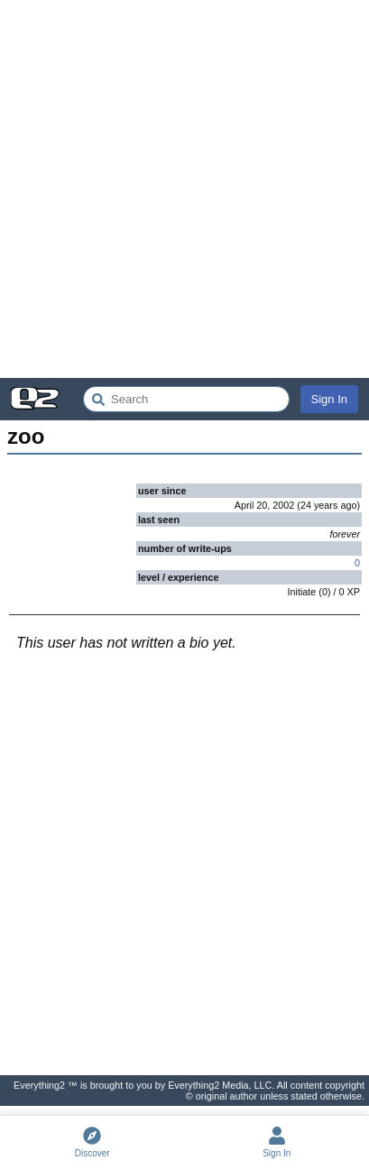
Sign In (329, 399)
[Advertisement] (184, 189)
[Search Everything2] (186, 399)
